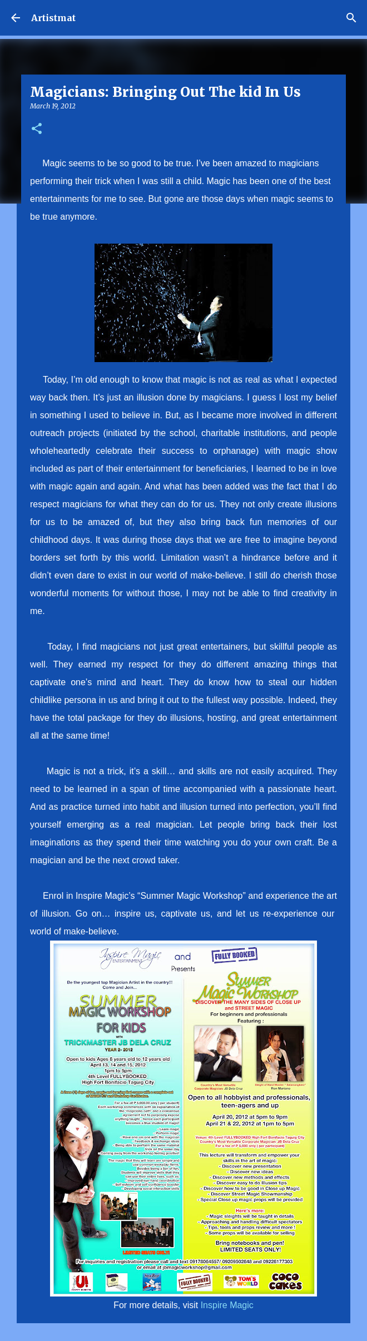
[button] (36, 129)
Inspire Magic (227, 1305)
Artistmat (53, 17)
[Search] (351, 17)
